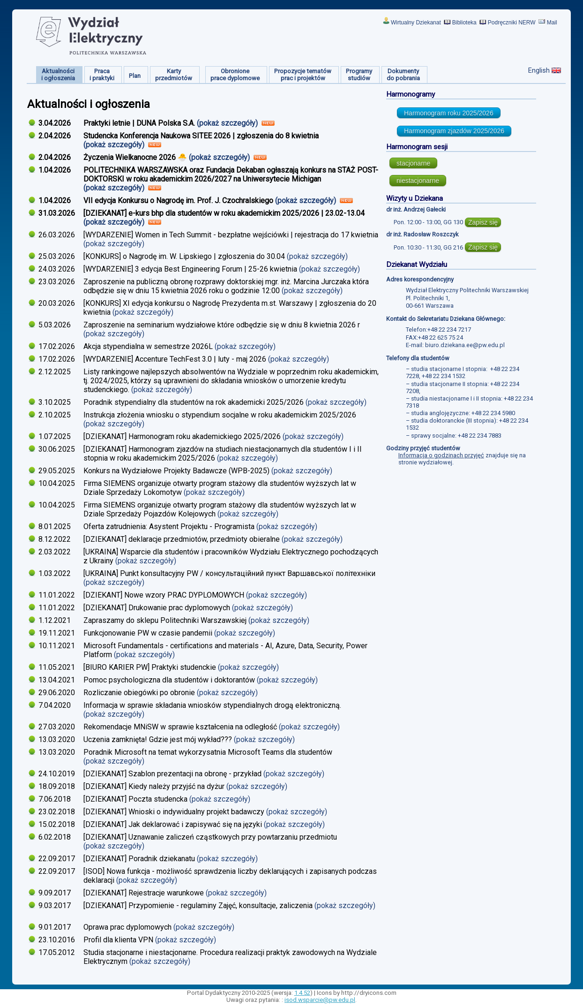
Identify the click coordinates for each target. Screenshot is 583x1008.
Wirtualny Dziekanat (416, 22)
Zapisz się (483, 222)
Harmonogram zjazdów (454, 131)
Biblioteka (464, 22)
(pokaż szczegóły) (228, 123)
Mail (552, 22)
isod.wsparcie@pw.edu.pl (319, 999)
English (539, 70)
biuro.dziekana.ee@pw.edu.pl (465, 345)
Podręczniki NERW (512, 22)
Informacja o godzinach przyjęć (441, 455)
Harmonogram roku (448, 113)
